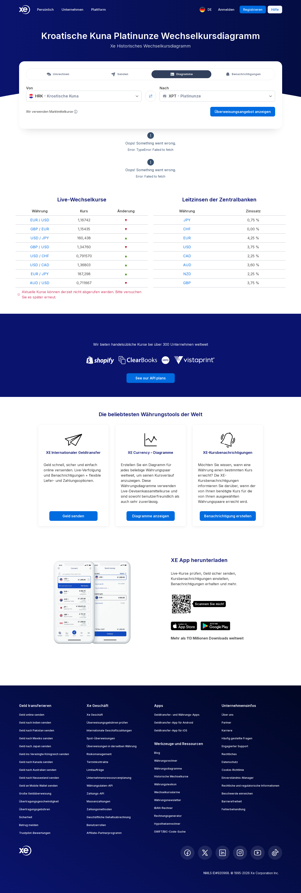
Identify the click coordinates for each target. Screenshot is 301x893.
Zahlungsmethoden (99, 809)
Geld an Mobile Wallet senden (38, 785)
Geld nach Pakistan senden (36, 730)
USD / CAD (39, 265)
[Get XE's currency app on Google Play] (215, 626)
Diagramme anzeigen (150, 516)
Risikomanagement (99, 754)
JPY (187, 220)
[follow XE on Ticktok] (275, 853)
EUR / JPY (40, 274)
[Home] (24, 9)
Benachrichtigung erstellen (227, 516)
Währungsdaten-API (100, 785)
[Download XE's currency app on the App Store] (184, 626)
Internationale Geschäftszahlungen (109, 730)
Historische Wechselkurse (171, 776)
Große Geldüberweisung (35, 793)
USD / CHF (39, 256)
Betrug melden (28, 825)
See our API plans (150, 378)
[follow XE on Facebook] (187, 853)
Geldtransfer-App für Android (173, 722)
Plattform (98, 9)
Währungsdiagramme (168, 768)
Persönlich (45, 9)
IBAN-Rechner (163, 808)
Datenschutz (230, 762)
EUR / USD (39, 220)
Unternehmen (72, 9)
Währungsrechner (165, 760)
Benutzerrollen (96, 825)
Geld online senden (31, 714)
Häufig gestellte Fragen (237, 738)
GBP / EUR (39, 229)
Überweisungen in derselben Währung (112, 746)
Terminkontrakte (97, 762)
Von (29, 88)
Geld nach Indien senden (35, 722)
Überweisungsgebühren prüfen (107, 722)
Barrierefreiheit (232, 801)
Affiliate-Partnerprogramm (104, 833)
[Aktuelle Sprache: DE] (205, 10)
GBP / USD (39, 247)
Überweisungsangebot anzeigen (243, 111)
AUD (187, 265)
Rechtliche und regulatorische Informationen (250, 785)
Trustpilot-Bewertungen (34, 833)
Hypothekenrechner (167, 823)
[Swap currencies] (150, 96)
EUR (187, 238)
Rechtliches (229, 754)
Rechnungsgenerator (168, 815)
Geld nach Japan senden (35, 746)
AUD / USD (39, 283)
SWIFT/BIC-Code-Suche (170, 831)
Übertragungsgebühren (34, 809)
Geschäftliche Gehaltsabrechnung (109, 817)
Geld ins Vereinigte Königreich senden (44, 754)
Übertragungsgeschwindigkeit (39, 801)
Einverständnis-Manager (238, 777)
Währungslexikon (165, 784)
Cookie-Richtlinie (233, 769)
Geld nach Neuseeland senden (39, 777)
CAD (187, 256)
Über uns (227, 714)
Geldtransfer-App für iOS (170, 730)
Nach (164, 88)
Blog (157, 752)
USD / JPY (39, 238)
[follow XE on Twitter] (205, 853)
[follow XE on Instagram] (240, 853)
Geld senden (73, 516)
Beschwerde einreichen (237, 793)
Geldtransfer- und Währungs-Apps (176, 714)
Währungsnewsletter (167, 800)
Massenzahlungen (98, 801)
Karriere (227, 730)
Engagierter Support (235, 746)
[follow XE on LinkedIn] (223, 853)
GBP (187, 283)
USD (187, 247)
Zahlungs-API (95, 793)
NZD (187, 274)
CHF (187, 229)
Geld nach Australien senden (37, 769)
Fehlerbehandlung (233, 809)
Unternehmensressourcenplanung (109, 777)
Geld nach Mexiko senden (36, 738)
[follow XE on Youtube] (258, 853)
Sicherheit (25, 817)
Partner (226, 722)
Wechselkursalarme (167, 792)
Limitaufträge (95, 769)
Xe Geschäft (95, 714)
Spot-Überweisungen (101, 738)
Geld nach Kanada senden (36, 762)
